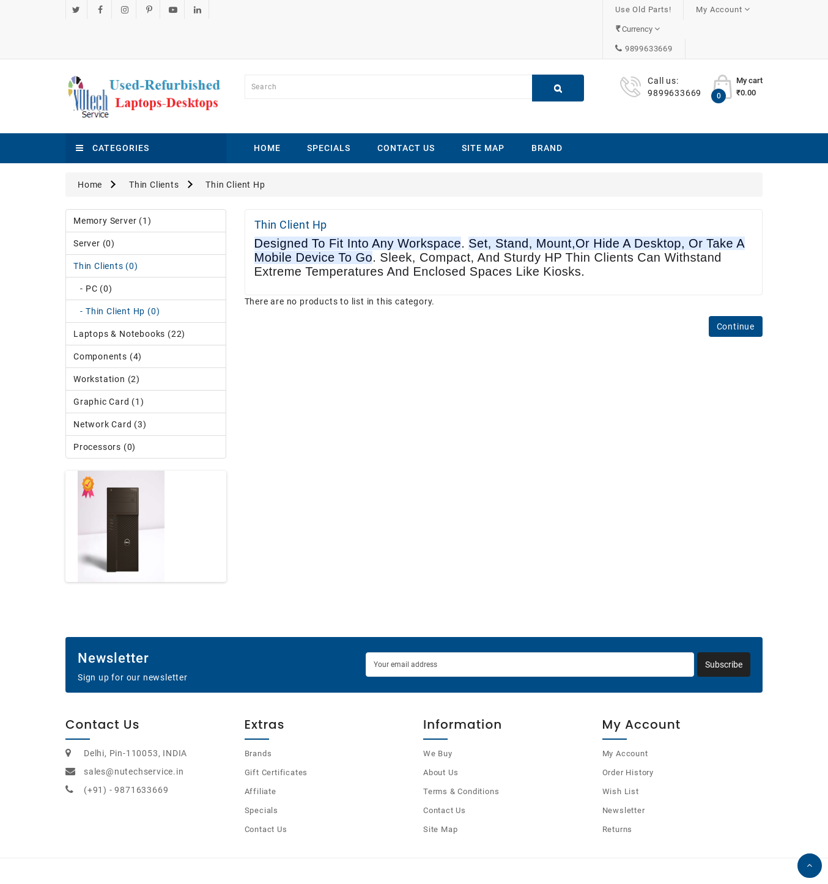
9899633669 (726, 9)
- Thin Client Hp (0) (116, 272)
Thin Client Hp (235, 145)
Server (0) (94, 204)
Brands (258, 714)
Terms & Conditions (461, 752)
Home (267, 109)
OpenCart (400, 859)
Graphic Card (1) (108, 362)
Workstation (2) (106, 340)
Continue (736, 287)
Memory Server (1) (112, 181)
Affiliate (260, 752)
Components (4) (107, 317)
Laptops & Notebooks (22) (129, 295)
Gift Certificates (276, 733)
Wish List (620, 752)
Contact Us (406, 109)
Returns (617, 790)
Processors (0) (104, 408)
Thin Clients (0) (105, 227)
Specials (328, 109)
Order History (628, 733)
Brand (547, 109)
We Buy (438, 714)
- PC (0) (93, 249)
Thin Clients (154, 145)
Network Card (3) (110, 385)
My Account (625, 714)
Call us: (663, 41)
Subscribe (723, 625)
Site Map (483, 109)
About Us (440, 733)
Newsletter (623, 771)
